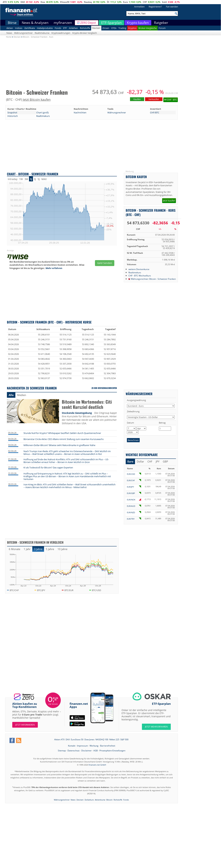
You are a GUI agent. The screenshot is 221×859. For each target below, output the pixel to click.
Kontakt (71, 745)
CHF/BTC (154, 112)
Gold (164, 2)
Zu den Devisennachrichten (104, 387)
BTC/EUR (68, 590)
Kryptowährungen (60, 32)
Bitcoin (109, 799)
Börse (12, 22)
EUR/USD (131, 474)
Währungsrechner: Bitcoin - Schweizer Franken (153, 278)
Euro (125, 2)
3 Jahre (38, 549)
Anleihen (73, 28)
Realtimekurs (43, 116)
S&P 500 (124, 739)
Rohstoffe (85, 28)
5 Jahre (50, 549)
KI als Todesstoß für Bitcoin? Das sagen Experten (48, 467)
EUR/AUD (131, 506)
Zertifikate (29, 28)
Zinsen (105, 28)
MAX (44, 179)
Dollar (140, 461)
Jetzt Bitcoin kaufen (37, 99)
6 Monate (14, 549)
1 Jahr (27, 549)
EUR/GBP (131, 493)
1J (31, 179)
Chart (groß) (42, 112)
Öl (108, 2)
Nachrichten (80, 112)
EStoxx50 (64, 2)
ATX (5, 2)
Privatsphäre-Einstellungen (112, 750)
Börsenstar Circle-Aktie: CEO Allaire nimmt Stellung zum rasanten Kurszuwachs (63, 439)
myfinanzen (63, 22)
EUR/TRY (130, 519)
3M (26, 179)
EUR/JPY (130, 486)
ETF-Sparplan (111, 22)
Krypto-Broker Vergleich (84, 32)
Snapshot (12, 112)
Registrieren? (155, 6)
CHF (145, 2)
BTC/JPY (41, 590)
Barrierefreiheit (107, 745)
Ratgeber (161, 22)
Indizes (18, 28)
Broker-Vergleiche (147, 28)
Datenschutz (74, 750)
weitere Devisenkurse (138, 269)
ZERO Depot (88, 23)
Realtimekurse (42, 32)
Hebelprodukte (45, 28)
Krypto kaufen (138, 22)
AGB (95, 750)
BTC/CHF (14, 590)
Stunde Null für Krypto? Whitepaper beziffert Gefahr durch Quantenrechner (62, 433)
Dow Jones (89, 739)
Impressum (82, 745)
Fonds (58, 28)
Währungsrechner (23, 32)
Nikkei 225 (114, 739)
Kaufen (137, 99)
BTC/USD (96, 590)
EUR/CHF (131, 480)
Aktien (9, 28)
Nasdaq (88, 2)
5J (39, 179)
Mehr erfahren (54, 268)
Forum (162, 28)
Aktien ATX (59, 739)
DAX (23, 2)
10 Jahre (62, 549)
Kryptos (132, 28)
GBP (165, 461)
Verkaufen (153, 99)
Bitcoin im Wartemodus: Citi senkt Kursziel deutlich (87, 404)
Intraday (12, 179)
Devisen (96, 28)
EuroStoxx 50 (77, 739)
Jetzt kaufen (169, 200)
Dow (43, 2)
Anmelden (139, 6)
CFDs (113, 28)
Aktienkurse (100, 799)
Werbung (94, 745)
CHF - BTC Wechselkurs (139, 275)
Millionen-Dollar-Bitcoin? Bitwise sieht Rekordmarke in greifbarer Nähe (59, 445)
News (9, 32)
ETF (65, 28)
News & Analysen (35, 22)
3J (35, 179)
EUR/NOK (131, 499)
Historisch (12, 116)
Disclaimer (86, 750)
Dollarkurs (89, 799)
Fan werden (172, 6)
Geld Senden (104, 263)
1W (21, 179)
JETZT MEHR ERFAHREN (156, 726)
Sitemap (62, 750)
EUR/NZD (131, 512)
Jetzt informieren (25, 724)
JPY (157, 461)
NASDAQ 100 (101, 739)
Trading (122, 28)
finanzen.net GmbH (97, 764)
